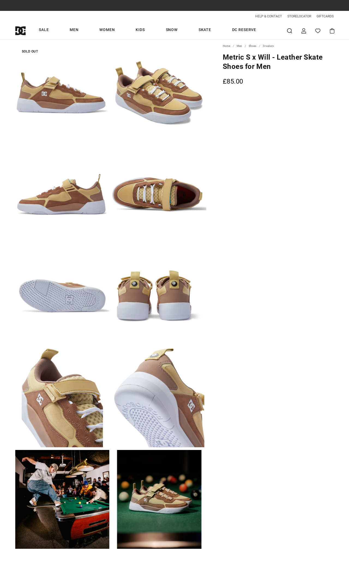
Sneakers (268, 45)
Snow (186, 30)
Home (226, 45)
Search (289, 30)
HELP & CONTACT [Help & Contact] (268, 16)
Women (147, 30)
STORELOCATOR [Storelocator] (299, 16)
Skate (206, 30)
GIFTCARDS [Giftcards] (325, 16)
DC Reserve (233, 30)
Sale (109, 30)
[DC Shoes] (26, 30)
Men (126, 30)
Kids (167, 30)
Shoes (252, 45)
